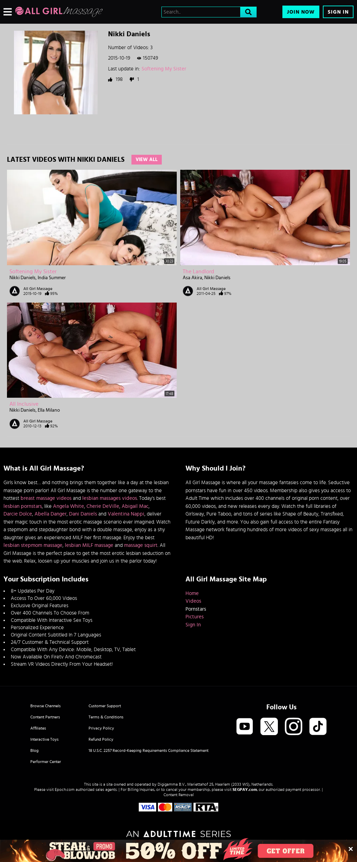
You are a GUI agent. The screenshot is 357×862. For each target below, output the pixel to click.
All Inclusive (23, 404)
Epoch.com (65, 789)
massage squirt (141, 545)
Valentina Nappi (126, 514)
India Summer (52, 277)
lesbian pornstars (22, 506)
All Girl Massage (37, 289)
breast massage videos (46, 498)
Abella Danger (51, 514)
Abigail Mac (135, 506)
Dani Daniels (83, 514)
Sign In (338, 12)
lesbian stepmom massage (32, 545)
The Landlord (198, 271)
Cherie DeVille (102, 506)
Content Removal (179, 795)
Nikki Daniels (22, 277)
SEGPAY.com (245, 789)
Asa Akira (192, 277)
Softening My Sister (164, 68)
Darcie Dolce (17, 514)
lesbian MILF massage (89, 545)
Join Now (301, 12)
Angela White (68, 506)
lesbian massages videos (109, 498)
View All (147, 159)
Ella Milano (49, 410)
